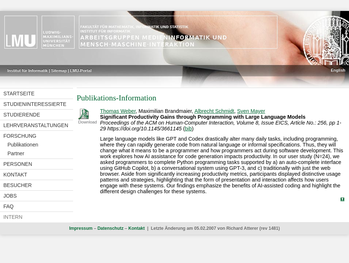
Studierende (21, 115)
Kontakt (15, 175)
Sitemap (59, 70)
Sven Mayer (251, 111)
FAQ (8, 206)
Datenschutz (111, 228)
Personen (17, 164)
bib (188, 129)
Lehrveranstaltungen (35, 125)
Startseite (18, 93)
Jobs (10, 196)
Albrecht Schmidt (214, 111)
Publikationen (22, 145)
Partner (15, 153)
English (338, 70)
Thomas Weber (118, 111)
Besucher (17, 185)
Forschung (19, 136)
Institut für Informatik (27, 70)
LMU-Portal (81, 70)
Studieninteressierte (34, 104)
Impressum (80, 228)
